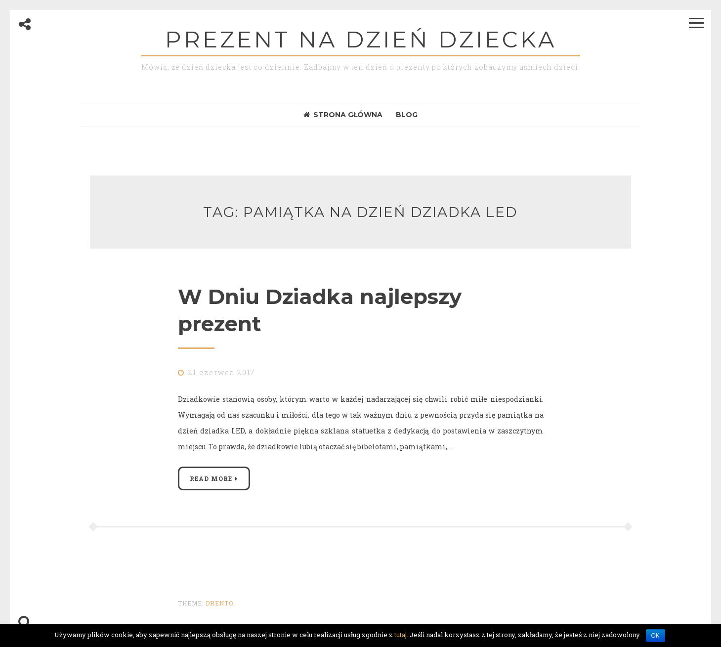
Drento (219, 603)
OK (655, 635)
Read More (211, 478)
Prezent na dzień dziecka (360, 39)
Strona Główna (342, 114)
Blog (407, 114)
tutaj (400, 634)
